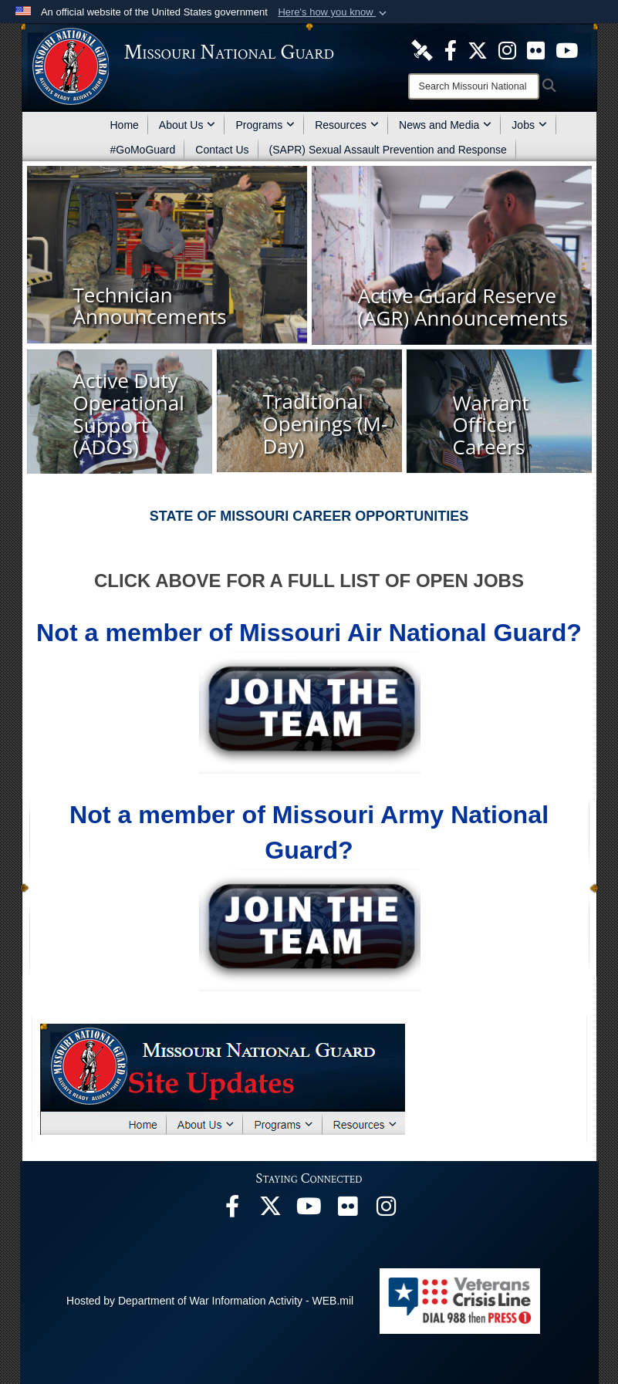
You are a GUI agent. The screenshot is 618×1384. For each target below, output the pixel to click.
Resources (347, 125)
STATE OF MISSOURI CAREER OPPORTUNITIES (309, 516)
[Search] (473, 86)
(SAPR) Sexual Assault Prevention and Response (388, 149)
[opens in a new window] (422, 49)
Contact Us (221, 149)
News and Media (445, 125)
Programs (265, 125)
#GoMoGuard (143, 149)
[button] (334, 12)
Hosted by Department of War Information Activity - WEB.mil (209, 1301)
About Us (187, 125)
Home (124, 125)
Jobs (529, 125)
